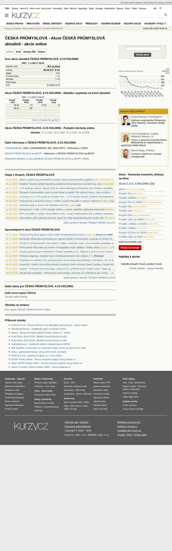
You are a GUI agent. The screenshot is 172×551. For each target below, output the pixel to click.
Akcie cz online (35, 28)
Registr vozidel (129, 386)
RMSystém (33, 23)
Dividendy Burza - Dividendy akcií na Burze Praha (38, 328)
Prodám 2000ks (127, 197)
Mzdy (82, 390)
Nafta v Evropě (70, 409)
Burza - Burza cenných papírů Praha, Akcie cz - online (40, 332)
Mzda (47, 395)
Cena (131, 382)
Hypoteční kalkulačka (14, 405)
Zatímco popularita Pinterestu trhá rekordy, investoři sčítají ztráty (148, 123)
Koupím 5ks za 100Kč (131, 202)
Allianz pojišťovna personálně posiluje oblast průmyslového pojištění (56, 179)
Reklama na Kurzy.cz (129, 422)
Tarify (91, 8)
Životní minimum (12, 401)
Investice (17, 28)
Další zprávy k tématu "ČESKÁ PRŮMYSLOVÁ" (90, 222)
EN (155, 8)
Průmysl (99, 255)
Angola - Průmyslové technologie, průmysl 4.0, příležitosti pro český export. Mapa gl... (65, 268)
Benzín (79, 406)
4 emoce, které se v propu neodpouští (146, 155)
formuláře (103, 409)
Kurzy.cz (8, 28)
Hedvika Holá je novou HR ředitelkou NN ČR (43, 205)
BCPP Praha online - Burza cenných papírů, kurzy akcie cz (43, 359)
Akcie (25, 28)
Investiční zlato (75, 402)
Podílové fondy (79, 386)
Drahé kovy (69, 398)
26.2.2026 (59, 132)
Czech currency (129, 405)
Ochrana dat (71, 422)
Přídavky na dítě (12, 390)
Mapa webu (134, 397)
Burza (66, 382)
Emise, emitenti (52, 23)
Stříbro (86, 402)
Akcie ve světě (104, 234)
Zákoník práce (99, 401)
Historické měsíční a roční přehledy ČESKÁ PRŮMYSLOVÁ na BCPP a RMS (47, 158)
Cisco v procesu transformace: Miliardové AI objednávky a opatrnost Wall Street (144, 142)
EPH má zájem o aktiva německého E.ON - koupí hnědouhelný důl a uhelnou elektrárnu (67, 213)
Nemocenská (40, 403)
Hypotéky (82, 8)
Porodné (50, 403)
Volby (125, 397)
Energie (99, 8)
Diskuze (142, 8)
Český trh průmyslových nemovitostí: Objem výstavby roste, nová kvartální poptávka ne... (67, 243)
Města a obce (99, 382)
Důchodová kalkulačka (15, 386)
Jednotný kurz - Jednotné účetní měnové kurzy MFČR (40, 344)
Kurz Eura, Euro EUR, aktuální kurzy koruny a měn (39, 336)
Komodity (57, 8)
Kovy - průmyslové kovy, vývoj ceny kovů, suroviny (39, 351)
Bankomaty (47, 379)
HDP (77, 390)
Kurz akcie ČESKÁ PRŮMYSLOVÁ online (27, 309)
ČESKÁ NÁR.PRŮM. (16, 296)
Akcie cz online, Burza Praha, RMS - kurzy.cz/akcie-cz (40, 367)
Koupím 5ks (125, 215)
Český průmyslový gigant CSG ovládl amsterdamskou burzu (52, 234)
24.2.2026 (83, 132)
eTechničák (135, 389)
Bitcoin (73, 8)
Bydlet (161, 3)
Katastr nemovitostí (101, 386)
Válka (134, 8)
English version (130, 401)
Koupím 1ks (125, 193)
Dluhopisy (68, 386)
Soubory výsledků (156, 23)
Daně (95, 409)
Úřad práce (39, 395)
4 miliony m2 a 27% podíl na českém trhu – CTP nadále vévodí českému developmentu (67, 196)
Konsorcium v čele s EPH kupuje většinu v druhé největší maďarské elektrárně (62, 209)
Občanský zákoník (101, 398)
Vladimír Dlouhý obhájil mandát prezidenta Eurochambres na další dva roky (60, 183)
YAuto (145, 3)
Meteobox (153, 3)
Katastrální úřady (100, 390)
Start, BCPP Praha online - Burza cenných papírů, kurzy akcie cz (46, 363)
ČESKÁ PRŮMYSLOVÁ (53, 28)
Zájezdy (138, 3)
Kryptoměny (69, 394)
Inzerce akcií (73, 23)
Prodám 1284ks (127, 228)
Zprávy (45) (29, 51)
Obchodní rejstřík (127, 3)
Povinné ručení (11, 409)
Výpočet (21, 379)
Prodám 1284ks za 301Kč (133, 223)
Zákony (119, 8)
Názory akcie (132, 23)
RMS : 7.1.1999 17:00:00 (33, 97)
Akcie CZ (24, 8)
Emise (41, 51)
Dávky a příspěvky (43, 399)
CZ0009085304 (13, 148)
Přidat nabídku (137, 268)
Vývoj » (35, 120)
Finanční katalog (130, 393)
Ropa (66, 406)
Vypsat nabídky (155, 268)
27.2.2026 (47, 132)
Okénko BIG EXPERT (132, 111)
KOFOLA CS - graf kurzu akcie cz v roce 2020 (36, 355)
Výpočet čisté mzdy (13, 382)
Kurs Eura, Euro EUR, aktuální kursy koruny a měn (39, 340)
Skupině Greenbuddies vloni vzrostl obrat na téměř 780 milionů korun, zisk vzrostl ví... (66, 192)
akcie (121, 189)
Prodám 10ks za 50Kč (131, 236)
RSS (129, 434)
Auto (125, 382)
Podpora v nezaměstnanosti (46, 407)
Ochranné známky (101, 394)
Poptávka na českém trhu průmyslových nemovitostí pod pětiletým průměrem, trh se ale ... (68, 260)
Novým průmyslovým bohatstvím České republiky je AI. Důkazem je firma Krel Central (66, 251)
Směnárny (38, 386)
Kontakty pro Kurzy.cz (129, 430)
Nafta (85, 406)
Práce (127, 8)
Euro (47, 386)
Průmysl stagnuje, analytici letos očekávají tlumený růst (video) (53, 255)
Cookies (83, 422)
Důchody (38, 410)
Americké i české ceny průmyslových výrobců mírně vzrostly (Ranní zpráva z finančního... (68, 264)
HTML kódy (140, 434)
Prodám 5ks (125, 206)
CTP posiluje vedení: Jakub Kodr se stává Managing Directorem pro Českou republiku (66, 188)
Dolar (52, 386)
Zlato (66, 8)
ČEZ (73, 382)
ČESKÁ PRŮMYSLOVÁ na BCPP (23, 153)
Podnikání (98, 379)
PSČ (108, 382)
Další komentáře (128, 241)
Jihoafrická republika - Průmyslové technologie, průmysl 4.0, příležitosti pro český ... (64, 272)
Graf (18, 51)
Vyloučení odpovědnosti (78, 426)
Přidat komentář (130, 247)
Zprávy (15, 8)
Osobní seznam (110, 23)
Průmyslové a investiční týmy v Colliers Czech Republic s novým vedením (59, 200)
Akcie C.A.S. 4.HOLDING (134, 183)
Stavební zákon (100, 405)
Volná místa (46, 391)
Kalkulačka (110, 8)
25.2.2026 (71, 132)
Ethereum (87, 394)
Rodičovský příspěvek (14, 398)
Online (9, 51)
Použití (121, 434)
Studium (168, 3)
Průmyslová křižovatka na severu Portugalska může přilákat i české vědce (59, 247)
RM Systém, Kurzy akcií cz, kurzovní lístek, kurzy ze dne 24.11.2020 (48, 347)
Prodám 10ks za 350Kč (131, 219)
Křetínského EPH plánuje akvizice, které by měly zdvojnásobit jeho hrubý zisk (61, 218)
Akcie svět (35, 8)
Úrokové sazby (40, 382)
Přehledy (91, 23)
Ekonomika (69, 390)
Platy (53, 395)
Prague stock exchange (133, 409)
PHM (72, 406)
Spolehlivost (139, 382)
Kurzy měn (46, 8)
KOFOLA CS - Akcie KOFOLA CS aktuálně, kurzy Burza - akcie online (49, 325)
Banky (37, 379)
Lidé (113, 200)
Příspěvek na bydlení (14, 394)
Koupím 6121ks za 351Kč (133, 232)
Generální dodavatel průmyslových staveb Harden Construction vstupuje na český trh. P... (68, 238)
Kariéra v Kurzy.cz (127, 426)
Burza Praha (15, 23)
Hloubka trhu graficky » (50, 120)
